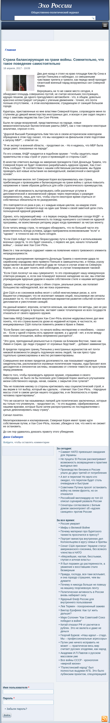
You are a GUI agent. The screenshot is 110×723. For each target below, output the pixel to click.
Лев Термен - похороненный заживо (82, 606)
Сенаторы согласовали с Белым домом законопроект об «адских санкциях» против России (80, 508)
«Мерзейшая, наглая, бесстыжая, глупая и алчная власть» (81, 558)
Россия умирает (70, 523)
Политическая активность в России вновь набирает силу (82, 593)
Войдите (8, 442)
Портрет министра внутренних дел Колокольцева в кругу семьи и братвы (83, 540)
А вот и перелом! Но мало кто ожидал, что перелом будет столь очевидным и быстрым (81, 480)
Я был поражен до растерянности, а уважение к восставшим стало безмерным (82, 567)
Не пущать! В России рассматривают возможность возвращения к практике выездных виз (83, 462)
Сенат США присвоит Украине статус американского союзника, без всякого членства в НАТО (83, 549)
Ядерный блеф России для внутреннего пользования (77, 601)
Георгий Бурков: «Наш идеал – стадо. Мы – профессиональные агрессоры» (83, 637)
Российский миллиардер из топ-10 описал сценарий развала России (81, 499)
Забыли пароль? (17, 708)
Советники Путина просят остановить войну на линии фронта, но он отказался (83, 490)
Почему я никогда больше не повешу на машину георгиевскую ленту (83, 586)
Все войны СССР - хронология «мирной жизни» (79, 662)
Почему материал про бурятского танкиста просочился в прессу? (80, 533)
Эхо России (55, 5)
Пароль (8, 698)
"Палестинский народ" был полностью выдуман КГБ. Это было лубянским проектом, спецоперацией (83, 671)
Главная (10, 49)
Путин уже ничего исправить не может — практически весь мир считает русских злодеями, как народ (83, 645)
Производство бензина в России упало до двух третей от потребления (83, 471)
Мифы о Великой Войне (75, 527)
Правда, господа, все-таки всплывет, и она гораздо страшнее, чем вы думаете (82, 577)
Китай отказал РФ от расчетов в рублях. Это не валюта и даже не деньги (80, 628)
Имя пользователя (16, 687)
